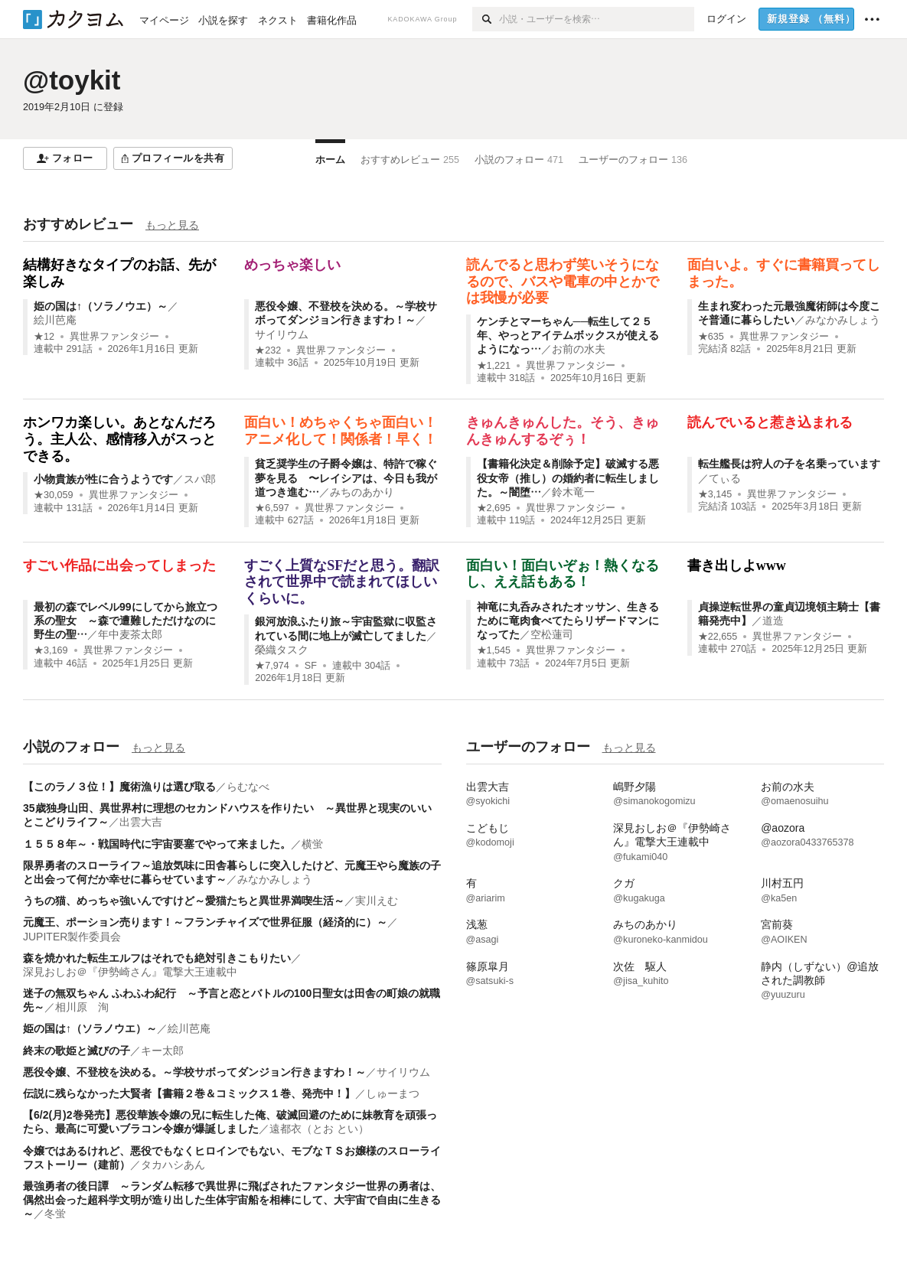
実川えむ (376, 900)
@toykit (71, 80)
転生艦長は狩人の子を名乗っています (789, 464)
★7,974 (272, 665)
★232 (268, 350)
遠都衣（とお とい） (319, 1129)
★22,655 (718, 636)
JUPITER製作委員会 (72, 936)
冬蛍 (55, 1213)
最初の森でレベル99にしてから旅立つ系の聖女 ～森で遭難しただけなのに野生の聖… (125, 620)
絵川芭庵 (55, 320)
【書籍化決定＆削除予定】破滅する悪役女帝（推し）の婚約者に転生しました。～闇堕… (568, 477)
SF (311, 665)
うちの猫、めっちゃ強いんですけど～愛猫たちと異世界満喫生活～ (183, 900)
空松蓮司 (551, 634)
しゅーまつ (392, 1093)
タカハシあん (173, 1164)
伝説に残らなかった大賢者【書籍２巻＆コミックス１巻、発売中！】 (189, 1093)
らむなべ (248, 786)
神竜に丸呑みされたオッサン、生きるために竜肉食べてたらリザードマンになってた (568, 620)
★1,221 (494, 365)
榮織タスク (281, 650)
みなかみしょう (842, 320)
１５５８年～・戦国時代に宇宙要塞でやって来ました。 (157, 844)
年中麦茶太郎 (130, 634)
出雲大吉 (140, 822)
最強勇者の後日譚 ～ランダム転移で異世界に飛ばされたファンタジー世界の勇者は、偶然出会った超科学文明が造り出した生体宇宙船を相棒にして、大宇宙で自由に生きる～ (232, 1200)
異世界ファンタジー (114, 336)
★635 (711, 336)
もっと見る (172, 225)
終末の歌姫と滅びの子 (76, 1050)
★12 (44, 336)
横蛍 (312, 844)
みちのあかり (362, 492)
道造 (773, 620)
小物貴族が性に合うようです (103, 479)
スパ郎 (200, 479)
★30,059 (53, 495)
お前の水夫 (578, 349)
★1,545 (494, 650)
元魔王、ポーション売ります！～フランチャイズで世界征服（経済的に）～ (205, 922)
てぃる (725, 478)
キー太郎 (162, 1050)
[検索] (485, 19)
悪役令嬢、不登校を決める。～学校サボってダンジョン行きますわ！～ (194, 1072)
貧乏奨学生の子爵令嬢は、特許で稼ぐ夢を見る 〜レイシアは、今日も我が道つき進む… (346, 477)
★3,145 (715, 494)
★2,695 (494, 508)
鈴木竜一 (573, 492)
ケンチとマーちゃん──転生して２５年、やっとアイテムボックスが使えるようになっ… (568, 335)
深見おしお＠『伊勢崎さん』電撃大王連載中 (130, 972)
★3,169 (51, 650)
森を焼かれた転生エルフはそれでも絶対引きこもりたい (157, 958)
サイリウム (281, 334)
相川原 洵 (82, 1007)
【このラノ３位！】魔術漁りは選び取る (119, 786)
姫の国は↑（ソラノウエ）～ (101, 306)
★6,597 (272, 508)
